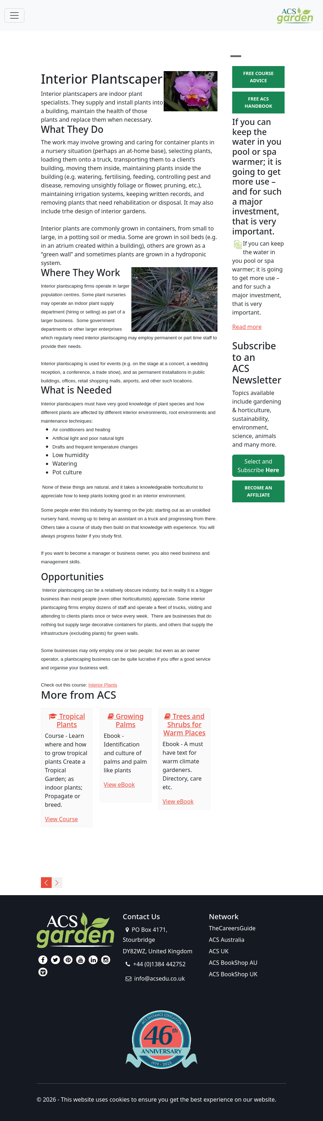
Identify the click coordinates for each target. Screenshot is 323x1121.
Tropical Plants (66, 720)
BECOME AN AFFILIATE (258, 491)
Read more (247, 327)
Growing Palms (126, 720)
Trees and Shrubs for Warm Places (184, 724)
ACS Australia (226, 940)
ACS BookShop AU (233, 963)
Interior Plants (102, 685)
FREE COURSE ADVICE (258, 77)
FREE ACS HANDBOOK (258, 102)
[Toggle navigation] (14, 15)
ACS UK (219, 951)
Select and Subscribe (258, 465)
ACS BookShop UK (233, 974)
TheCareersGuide (232, 928)
